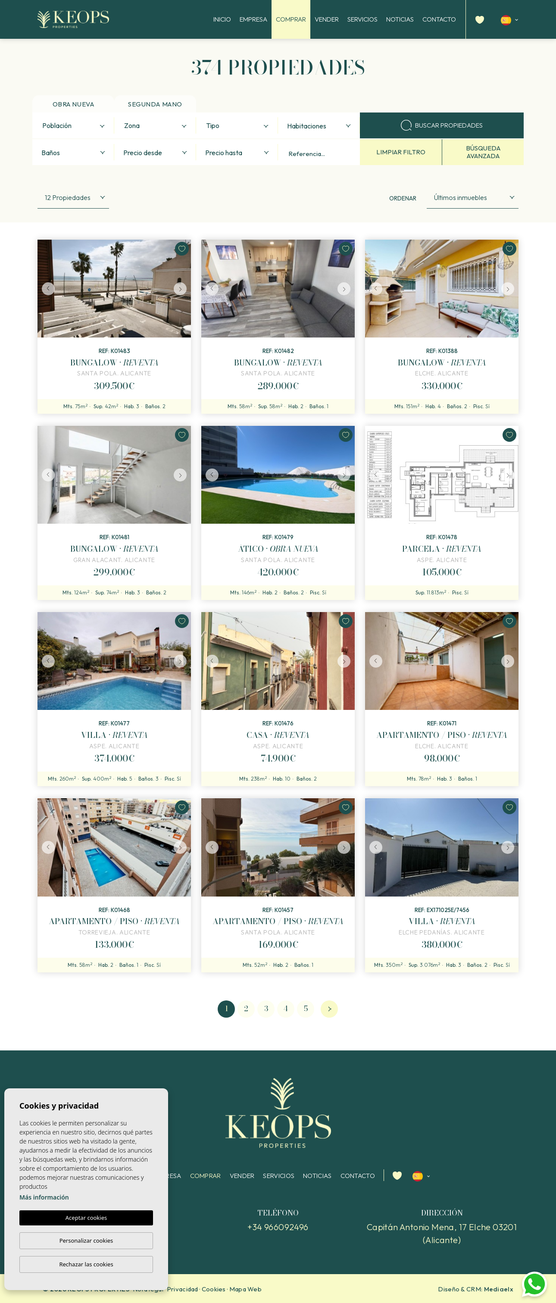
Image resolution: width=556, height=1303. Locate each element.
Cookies (214, 1289)
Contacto (439, 19)
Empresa (253, 19)
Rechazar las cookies (86, 1264)
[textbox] (75, 126)
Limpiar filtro (400, 152)
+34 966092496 (277, 1227)
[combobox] (73, 125)
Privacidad (182, 1289)
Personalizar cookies (86, 1240)
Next (182, 288)
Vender (327, 19)
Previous (46, 288)
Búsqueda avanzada (483, 152)
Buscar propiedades (442, 125)
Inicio (222, 19)
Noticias (400, 19)
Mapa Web (245, 1289)
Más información (44, 1197)
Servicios (362, 19)
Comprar (291, 19)
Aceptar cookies (86, 1218)
